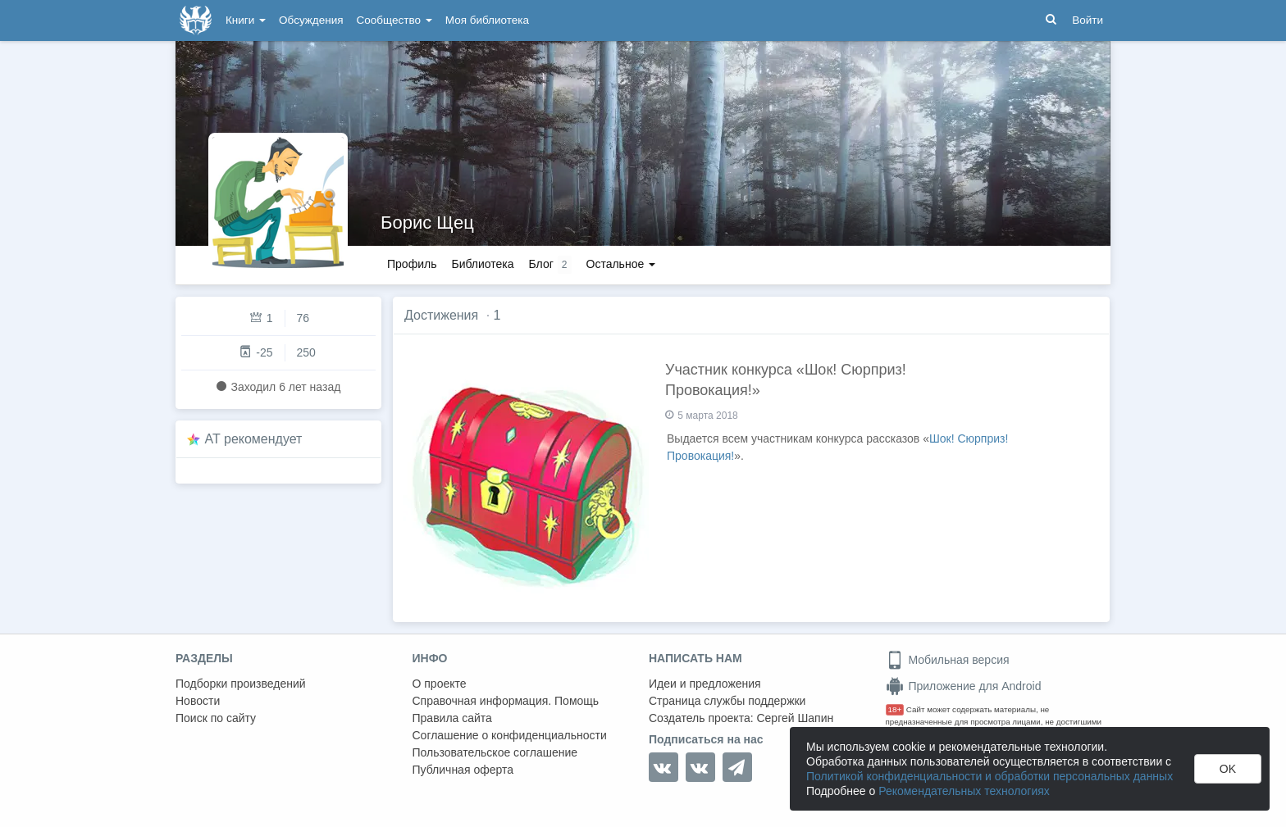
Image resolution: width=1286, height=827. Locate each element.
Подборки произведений (241, 683)
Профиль (411, 263)
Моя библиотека (487, 20)
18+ (895, 709)
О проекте (440, 683)
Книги (246, 20)
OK (1228, 768)
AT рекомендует (254, 439)
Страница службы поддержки (727, 700)
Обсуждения (311, 20)
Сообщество (394, 20)
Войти (1087, 20)
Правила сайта (452, 718)
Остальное (621, 263)
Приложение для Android (964, 686)
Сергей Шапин (794, 718)
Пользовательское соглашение (495, 752)
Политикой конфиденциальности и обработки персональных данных (989, 776)
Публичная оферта (463, 769)
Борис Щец (427, 222)
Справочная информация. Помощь (506, 700)
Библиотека (482, 263)
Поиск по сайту (216, 718)
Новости (198, 700)
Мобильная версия (948, 660)
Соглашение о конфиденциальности (510, 735)
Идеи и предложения (705, 683)
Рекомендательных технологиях (964, 790)
